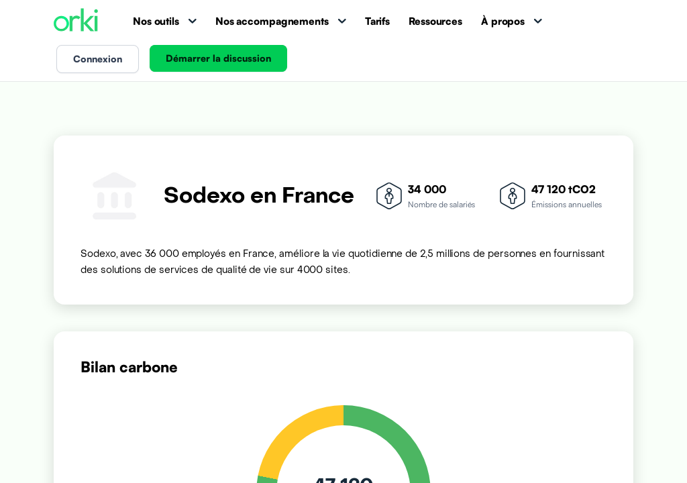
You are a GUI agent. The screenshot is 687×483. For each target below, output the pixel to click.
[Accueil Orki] (76, 21)
